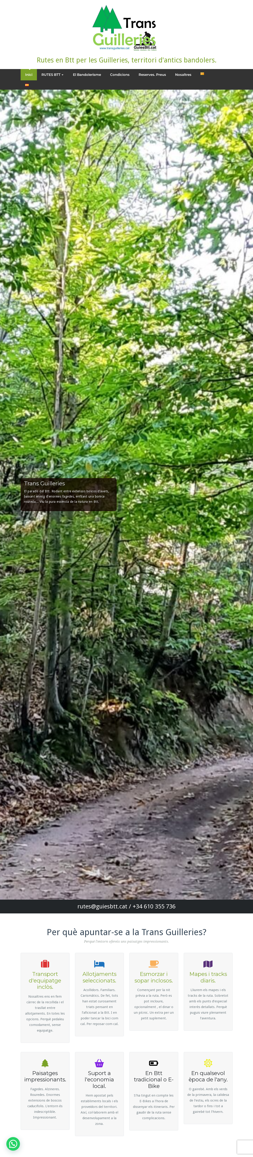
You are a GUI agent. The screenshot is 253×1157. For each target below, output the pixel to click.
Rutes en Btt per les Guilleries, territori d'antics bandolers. (127, 60)
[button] (13, 1144)
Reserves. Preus (152, 74)
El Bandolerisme (87, 74)
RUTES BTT (52, 74)
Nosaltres (183, 74)
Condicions (120, 74)
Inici (28, 74)
